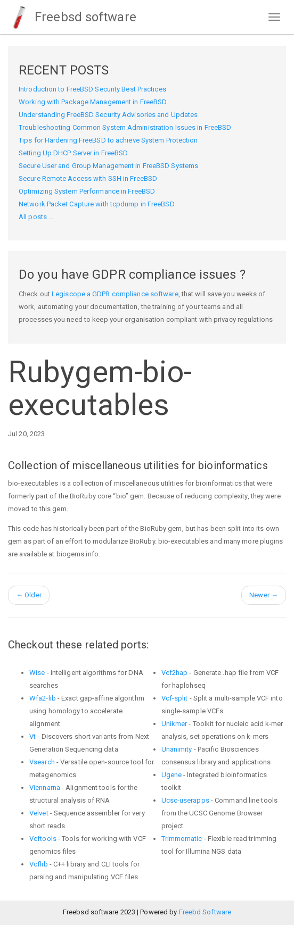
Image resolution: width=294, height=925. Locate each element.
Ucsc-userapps (185, 800)
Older (29, 595)
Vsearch (42, 762)
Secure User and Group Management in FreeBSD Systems (108, 166)
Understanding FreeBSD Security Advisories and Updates (108, 115)
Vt (32, 736)
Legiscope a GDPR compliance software (115, 294)
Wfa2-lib (42, 698)
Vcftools (42, 839)
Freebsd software (72, 17)
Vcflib (38, 864)
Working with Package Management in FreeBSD (93, 102)
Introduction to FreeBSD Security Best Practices (92, 89)
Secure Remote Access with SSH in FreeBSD (88, 178)
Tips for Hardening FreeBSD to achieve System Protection (108, 140)
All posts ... (36, 217)
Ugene (171, 775)
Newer (263, 595)
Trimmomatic (181, 839)
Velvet (38, 813)
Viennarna (44, 787)
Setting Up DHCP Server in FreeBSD (73, 153)
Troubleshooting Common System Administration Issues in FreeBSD (125, 127)
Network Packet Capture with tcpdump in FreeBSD (97, 204)
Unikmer (174, 724)
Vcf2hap (174, 673)
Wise (37, 673)
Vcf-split (174, 698)
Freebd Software (205, 912)
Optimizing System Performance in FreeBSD (87, 191)
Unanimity (176, 749)
